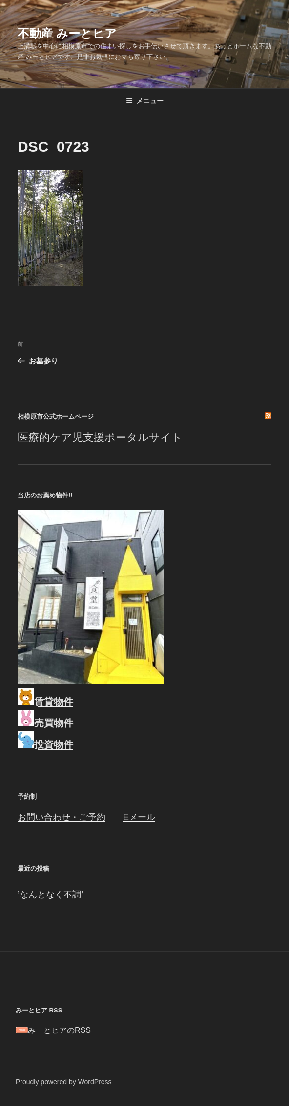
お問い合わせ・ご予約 (61, 817)
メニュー (145, 101)
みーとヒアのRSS (53, 1030)
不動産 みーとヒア (67, 33)
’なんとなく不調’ (50, 894)
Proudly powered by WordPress (64, 1082)
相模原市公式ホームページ (56, 416)
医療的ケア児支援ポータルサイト (100, 437)
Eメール (139, 817)
